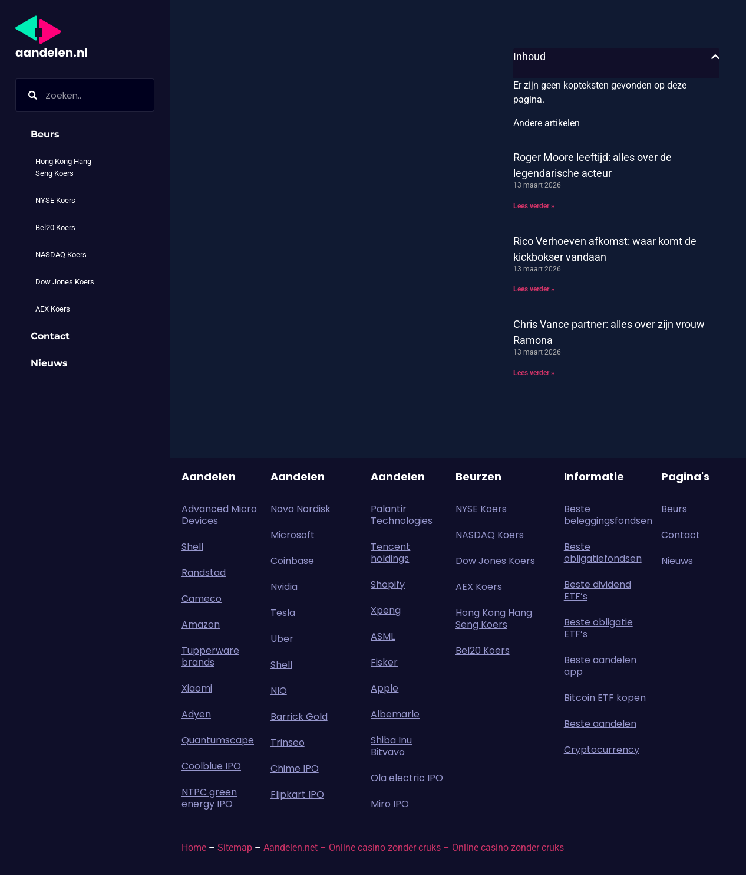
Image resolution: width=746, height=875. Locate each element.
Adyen (196, 714)
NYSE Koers (55, 200)
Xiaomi (196, 688)
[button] (715, 56)
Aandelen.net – (294, 847)
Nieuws (49, 363)
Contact (50, 336)
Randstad (203, 572)
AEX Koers (52, 308)
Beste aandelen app (600, 666)
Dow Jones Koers (64, 281)
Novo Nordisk (300, 509)
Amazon (200, 624)
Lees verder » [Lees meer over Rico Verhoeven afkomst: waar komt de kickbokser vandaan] (533, 289)
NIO (278, 690)
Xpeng (386, 610)
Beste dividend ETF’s (597, 590)
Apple (384, 688)
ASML (383, 636)
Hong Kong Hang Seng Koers (63, 167)
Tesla (282, 613)
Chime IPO (294, 768)
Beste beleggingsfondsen (607, 514)
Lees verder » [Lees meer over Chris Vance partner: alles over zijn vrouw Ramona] (533, 373)
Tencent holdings (390, 552)
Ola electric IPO (407, 778)
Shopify (388, 584)
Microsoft (292, 535)
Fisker (384, 662)
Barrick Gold (299, 716)
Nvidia (284, 587)
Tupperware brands (210, 656)
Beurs (48, 134)
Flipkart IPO (297, 794)
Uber (281, 638)
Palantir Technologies (402, 514)
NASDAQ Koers (61, 254)
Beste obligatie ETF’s (598, 628)
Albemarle (395, 714)
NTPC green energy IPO (209, 798)
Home (193, 847)
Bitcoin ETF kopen (605, 697)
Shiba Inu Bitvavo (391, 746)
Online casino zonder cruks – (390, 847)
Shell (192, 546)
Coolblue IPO (211, 766)
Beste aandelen (600, 723)
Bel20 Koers (55, 227)
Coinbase (292, 561)
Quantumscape (217, 740)
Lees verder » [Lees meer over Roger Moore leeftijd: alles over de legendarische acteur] (533, 206)
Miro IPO (390, 804)
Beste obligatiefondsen (603, 552)
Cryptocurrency (601, 749)
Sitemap (234, 847)
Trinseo (287, 742)
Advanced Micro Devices (219, 514)
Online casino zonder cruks (508, 847)
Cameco (201, 598)
